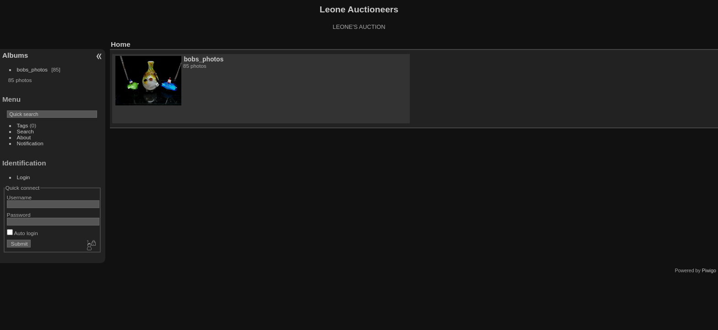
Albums (15, 55)
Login (23, 177)
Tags (22, 125)
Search (25, 131)
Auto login (22, 233)
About (24, 137)
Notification (30, 143)
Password (19, 215)
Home (121, 44)
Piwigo (709, 270)
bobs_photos (32, 69)
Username (19, 197)
